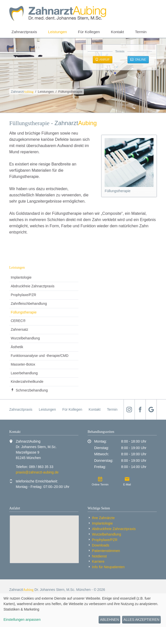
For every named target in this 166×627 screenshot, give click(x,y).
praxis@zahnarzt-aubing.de (37, 472)
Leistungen (57, 32)
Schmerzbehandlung (32, 390)
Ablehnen (109, 620)
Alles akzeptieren (141, 620)
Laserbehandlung (24, 373)
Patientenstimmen (106, 551)
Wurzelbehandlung (25, 338)
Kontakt (117, 32)
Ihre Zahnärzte (103, 518)
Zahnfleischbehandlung (29, 304)
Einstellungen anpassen (22, 620)
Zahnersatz (19, 329)
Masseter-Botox (23, 364)
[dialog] (83, 610)
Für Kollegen (89, 32)
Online (140, 59)
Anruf (104, 59)
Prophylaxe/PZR (23, 295)
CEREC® (18, 321)
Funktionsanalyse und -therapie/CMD (39, 356)
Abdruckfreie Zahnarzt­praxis (32, 286)
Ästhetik (17, 347)
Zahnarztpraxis (24, 32)
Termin (141, 32)
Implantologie (21, 277)
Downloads (100, 545)
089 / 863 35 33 (41, 467)
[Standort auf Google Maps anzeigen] (44, 539)
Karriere (98, 561)
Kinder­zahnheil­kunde (27, 382)
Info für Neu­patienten (108, 567)
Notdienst (99, 556)
